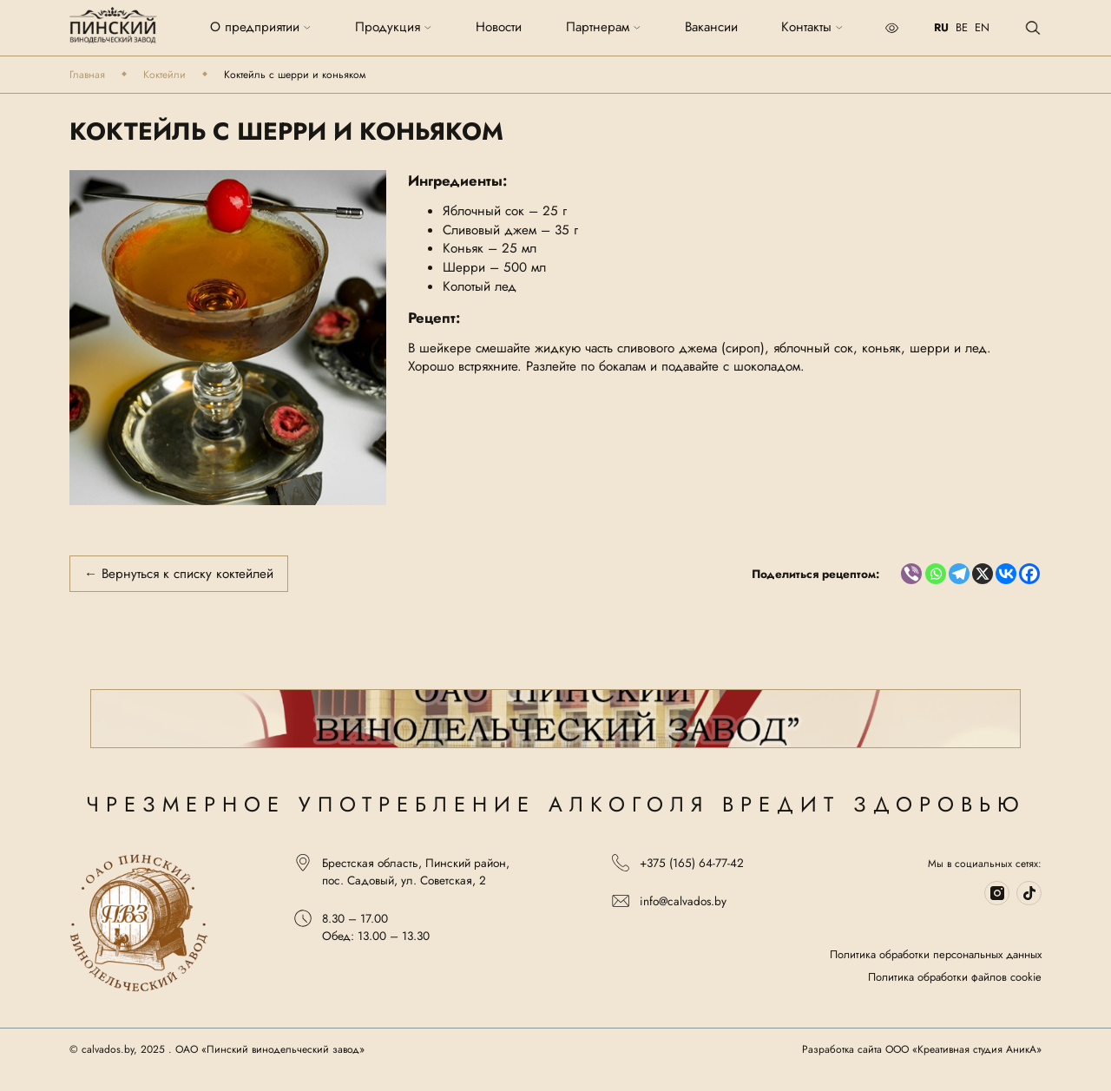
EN (982, 28)
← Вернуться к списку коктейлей (178, 573)
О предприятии (261, 27)
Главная (87, 74)
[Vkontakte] (1006, 573)
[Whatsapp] (935, 573)
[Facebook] (1029, 573)
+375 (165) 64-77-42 (678, 862)
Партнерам (603, 27)
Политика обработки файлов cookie (955, 977)
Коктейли (164, 74)
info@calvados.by (669, 901)
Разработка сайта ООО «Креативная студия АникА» (922, 1049)
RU (941, 28)
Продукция (393, 27)
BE (962, 28)
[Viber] (911, 573)
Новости (499, 27)
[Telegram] (959, 573)
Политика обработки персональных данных (936, 955)
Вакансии (711, 27)
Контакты (812, 27)
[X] (982, 573)
